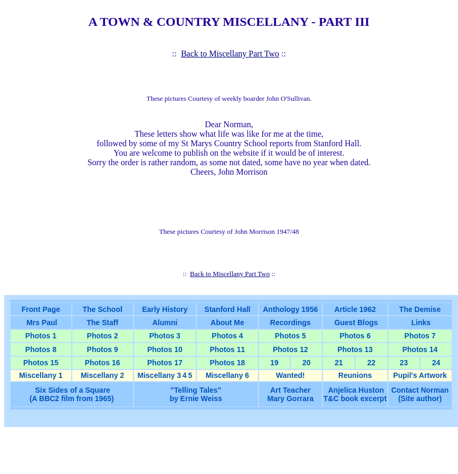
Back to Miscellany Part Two (230, 53)
